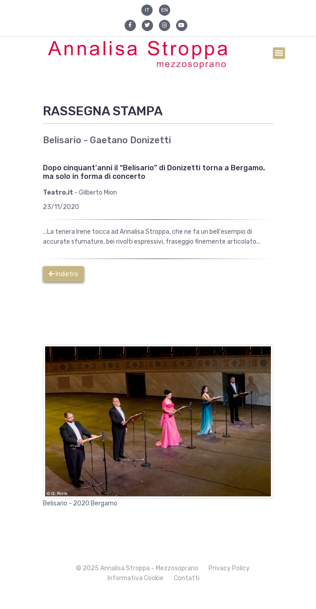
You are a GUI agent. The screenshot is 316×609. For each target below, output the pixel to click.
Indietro (63, 274)
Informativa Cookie (135, 578)
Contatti (187, 578)
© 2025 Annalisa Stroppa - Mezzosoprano (137, 568)
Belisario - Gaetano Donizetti (107, 140)
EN (164, 10)
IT (147, 10)
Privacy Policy (229, 568)
